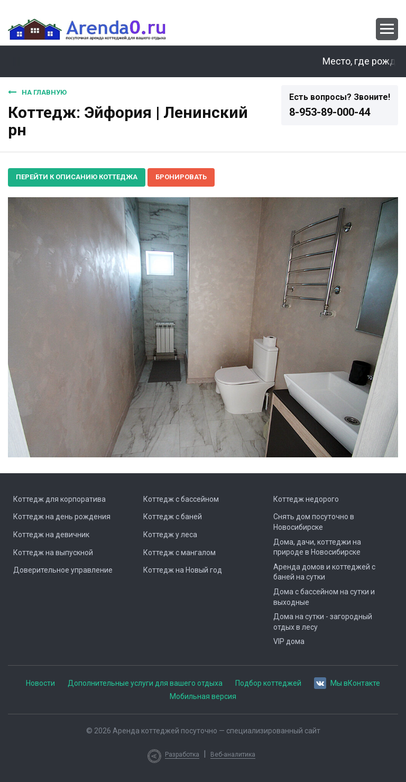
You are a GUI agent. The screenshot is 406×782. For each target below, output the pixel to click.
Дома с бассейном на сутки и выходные (324, 596)
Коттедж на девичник (51, 534)
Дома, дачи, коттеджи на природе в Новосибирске (317, 547)
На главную (37, 92)
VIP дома (288, 641)
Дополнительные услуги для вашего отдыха (145, 683)
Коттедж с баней (172, 516)
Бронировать (181, 177)
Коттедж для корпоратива (59, 499)
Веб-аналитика (232, 754)
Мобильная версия (203, 696)
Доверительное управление (63, 570)
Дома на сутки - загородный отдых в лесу (322, 621)
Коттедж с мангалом (179, 552)
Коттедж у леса (170, 534)
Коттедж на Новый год (182, 570)
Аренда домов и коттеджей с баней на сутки (324, 572)
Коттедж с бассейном (181, 499)
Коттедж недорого (306, 499)
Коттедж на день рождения (61, 516)
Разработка (182, 754)
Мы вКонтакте (347, 682)
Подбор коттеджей (268, 683)
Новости (40, 683)
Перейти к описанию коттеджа (76, 177)
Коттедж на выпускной (53, 552)
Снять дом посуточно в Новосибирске (313, 521)
